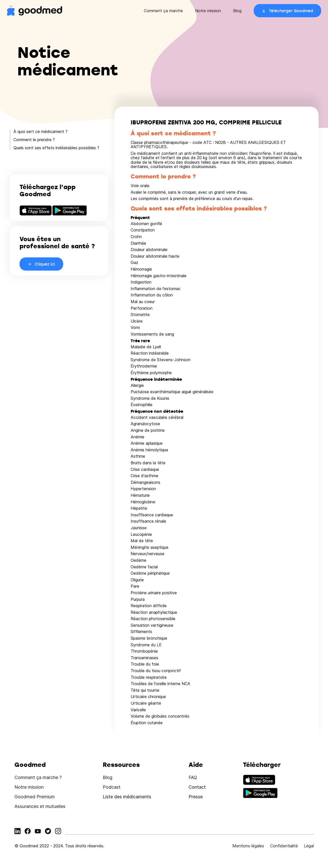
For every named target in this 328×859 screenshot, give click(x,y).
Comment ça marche (163, 10)
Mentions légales (248, 845)
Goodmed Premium (34, 796)
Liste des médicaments (127, 796)
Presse (195, 796)
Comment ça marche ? (38, 777)
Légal (309, 845)
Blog (237, 10)
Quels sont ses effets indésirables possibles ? (56, 148)
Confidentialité (284, 845)
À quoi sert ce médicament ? (40, 131)
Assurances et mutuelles (39, 806)
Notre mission (208, 10)
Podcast (111, 787)
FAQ (192, 777)
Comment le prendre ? (34, 140)
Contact (197, 787)
